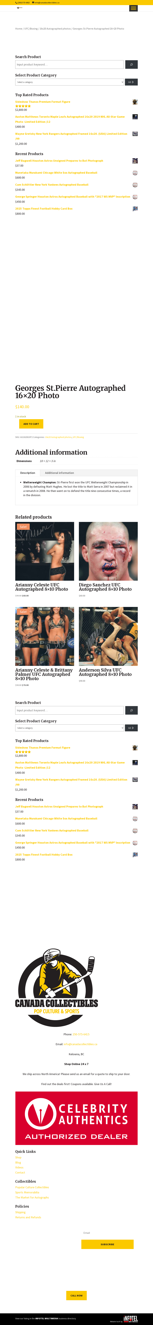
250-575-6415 (81, 1034)
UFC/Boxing (31, 28)
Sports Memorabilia (27, 1192)
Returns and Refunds (28, 1217)
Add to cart (31, 423)
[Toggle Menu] (133, 8)
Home (18, 28)
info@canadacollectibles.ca (80, 1044)
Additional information (59, 473)
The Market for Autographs (32, 1197)
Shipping (20, 1212)
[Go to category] (131, 82)
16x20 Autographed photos (55, 28)
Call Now (76, 1295)
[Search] (131, 64)
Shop (18, 1157)
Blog (18, 1162)
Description (27, 473)
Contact (20, 1172)
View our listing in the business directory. (45, 1318)
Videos (19, 1167)
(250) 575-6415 (24, 2)
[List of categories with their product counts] (69, 82)
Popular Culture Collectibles (32, 1187)
